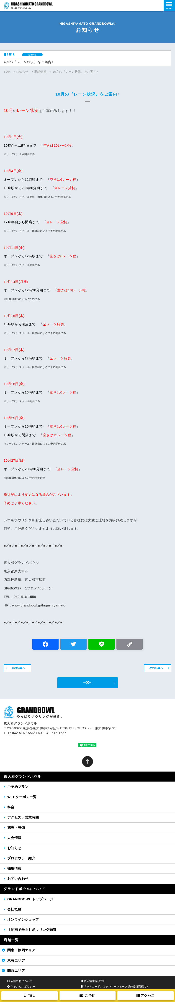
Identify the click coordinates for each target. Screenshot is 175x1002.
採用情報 (14, 868)
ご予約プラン (17, 787)
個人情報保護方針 (95, 981)
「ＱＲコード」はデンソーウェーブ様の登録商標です (116, 986)
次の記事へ (156, 668)
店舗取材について (21, 981)
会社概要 (14, 909)
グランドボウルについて (24, 889)
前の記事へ (18, 668)
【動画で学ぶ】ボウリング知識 (32, 930)
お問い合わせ (17, 879)
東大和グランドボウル (22, 776)
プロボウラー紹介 (21, 858)
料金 (10, 807)
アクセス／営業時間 (23, 817)
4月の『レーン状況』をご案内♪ (29, 62)
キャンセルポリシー (22, 986)
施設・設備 (16, 827)
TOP (7, 71)
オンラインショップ (23, 919)
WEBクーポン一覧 (22, 797)
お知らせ (22, 71)
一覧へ (87, 682)
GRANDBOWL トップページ (30, 899)
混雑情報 (40, 71)
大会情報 (14, 838)
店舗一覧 (11, 940)
